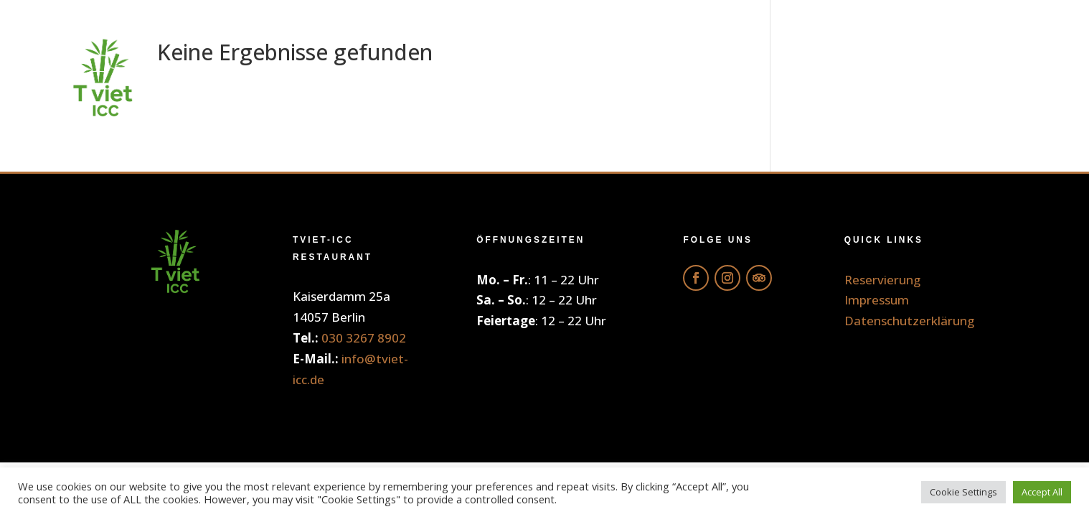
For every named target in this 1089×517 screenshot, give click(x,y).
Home (434, 78)
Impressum (876, 300)
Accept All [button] (1042, 491)
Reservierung (960, 78)
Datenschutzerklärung (909, 320)
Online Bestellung (573, 78)
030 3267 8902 (363, 338)
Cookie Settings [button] (963, 491)
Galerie (836, 78)
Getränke (730, 78)
